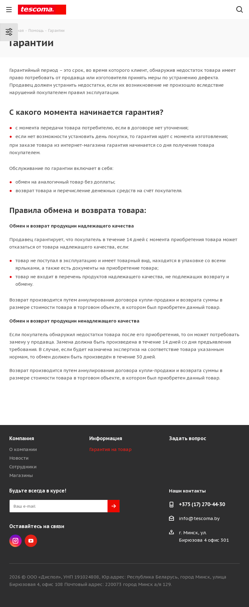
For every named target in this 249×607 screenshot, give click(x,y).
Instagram (15, 541)
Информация (105, 438)
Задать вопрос (187, 438)
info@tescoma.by (199, 518)
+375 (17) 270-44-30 (202, 504)
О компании (23, 449)
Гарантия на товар (110, 449)
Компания (21, 438)
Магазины (21, 475)
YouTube (31, 541)
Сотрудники (22, 467)
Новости (18, 458)
